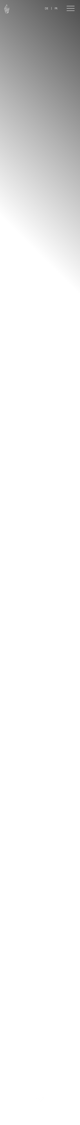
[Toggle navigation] (71, 8)
